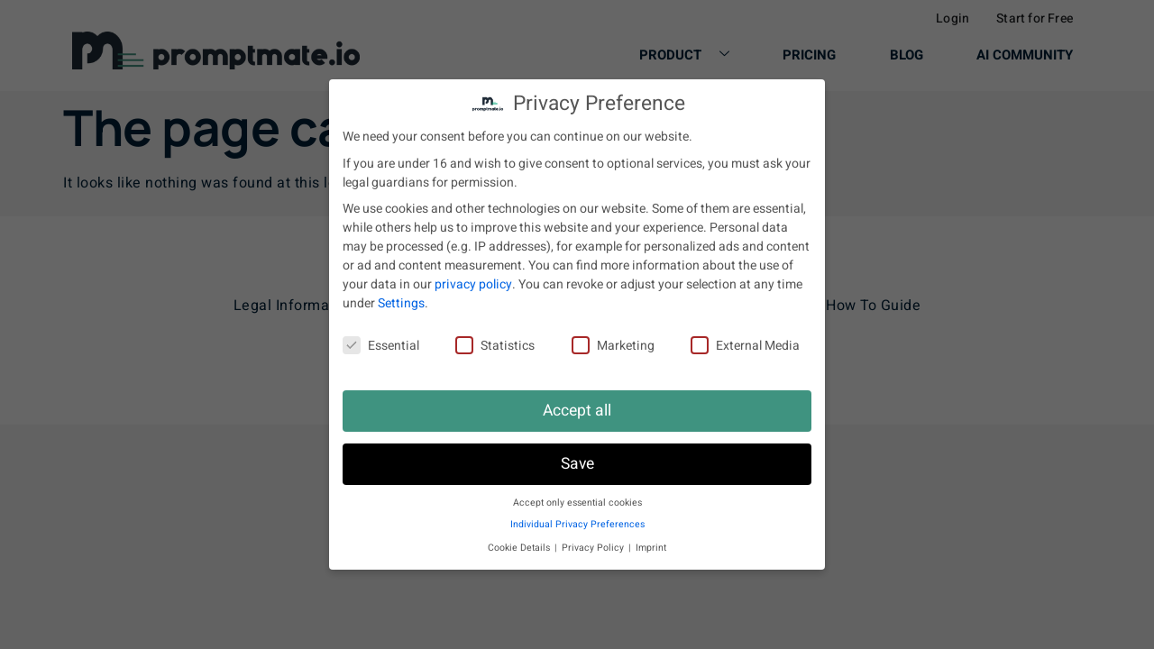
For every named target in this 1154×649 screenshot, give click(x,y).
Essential (381, 345)
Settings (401, 303)
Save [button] (577, 463)
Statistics (495, 345)
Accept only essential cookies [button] (577, 502)
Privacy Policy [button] (594, 547)
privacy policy (473, 284)
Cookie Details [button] (520, 547)
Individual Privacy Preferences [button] (577, 524)
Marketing (613, 345)
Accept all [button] (577, 410)
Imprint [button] (651, 547)
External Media (745, 345)
